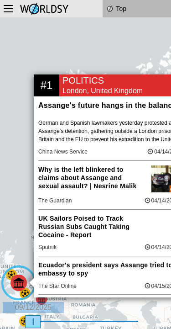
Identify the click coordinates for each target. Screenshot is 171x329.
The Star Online (57, 286)
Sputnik (47, 247)
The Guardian (55, 200)
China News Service (63, 152)
